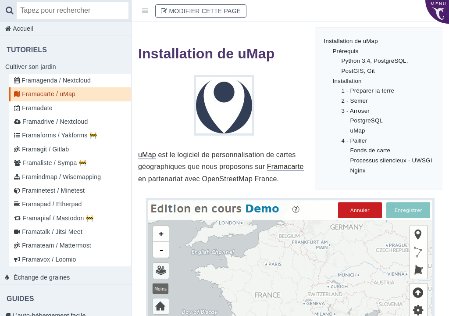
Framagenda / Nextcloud (55, 80)
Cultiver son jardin (30, 66)
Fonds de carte (370, 150)
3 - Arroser (356, 111)
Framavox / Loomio (48, 259)
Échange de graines (41, 277)
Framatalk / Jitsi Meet (51, 231)
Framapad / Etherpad (51, 204)
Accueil (22, 28)
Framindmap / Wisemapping (60, 176)
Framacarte (285, 166)
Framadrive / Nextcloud (54, 121)
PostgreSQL (366, 120)
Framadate (36, 107)
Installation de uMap (351, 41)
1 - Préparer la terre (368, 90)
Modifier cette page (201, 10)
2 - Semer (355, 100)
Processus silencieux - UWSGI (391, 160)
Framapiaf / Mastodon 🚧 (57, 218)
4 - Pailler (354, 140)
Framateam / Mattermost (55, 245)
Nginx (358, 170)
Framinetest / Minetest (52, 190)
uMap (357, 130)
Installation (347, 81)
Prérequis (346, 51)
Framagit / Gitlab (44, 149)
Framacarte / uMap (47, 93)
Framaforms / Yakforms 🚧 (58, 135)
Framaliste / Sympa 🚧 (53, 162)
